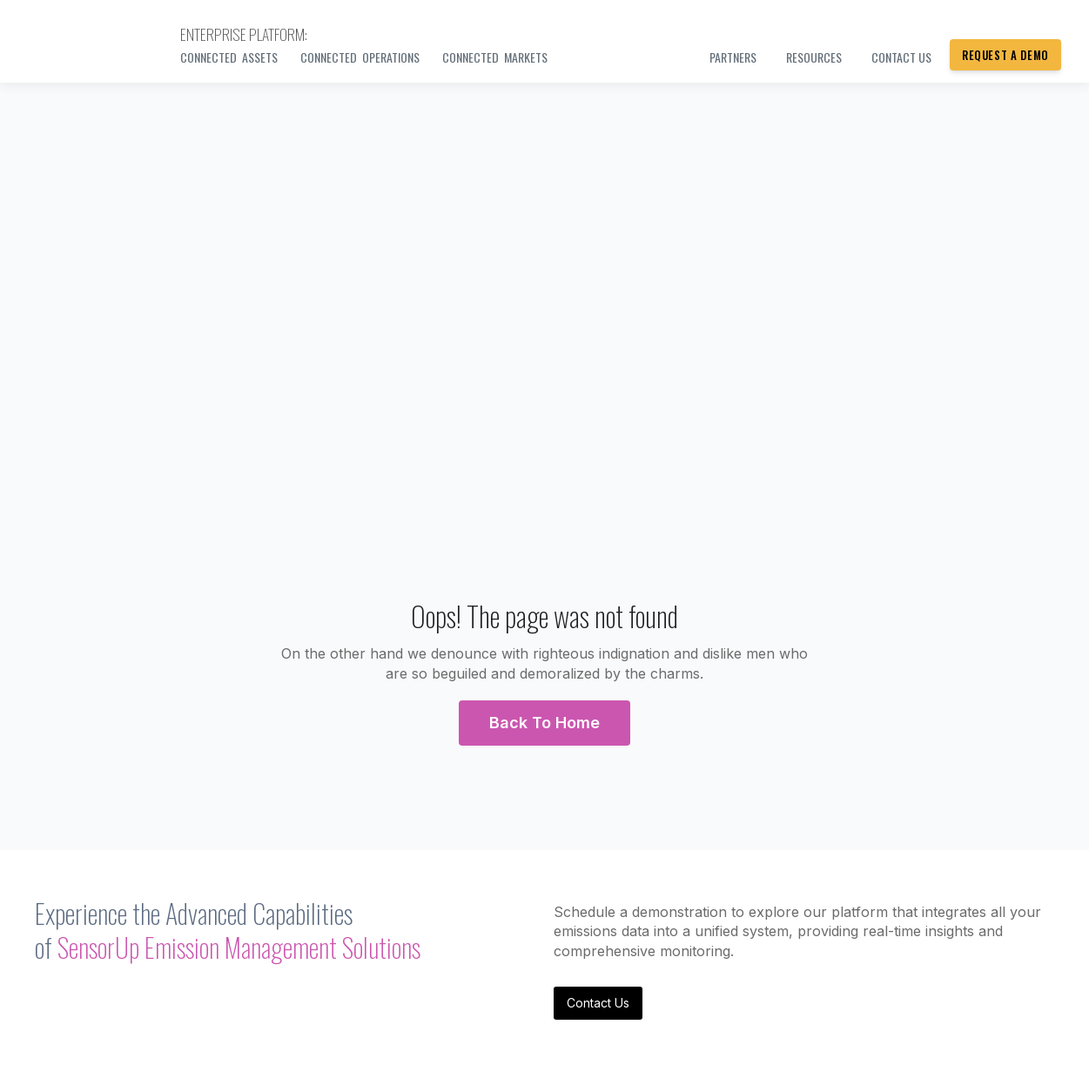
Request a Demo (1005, 55)
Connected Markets (495, 57)
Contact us (901, 57)
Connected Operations (360, 57)
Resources (814, 57)
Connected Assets (229, 57)
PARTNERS (732, 57)
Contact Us (598, 1002)
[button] (544, 723)
